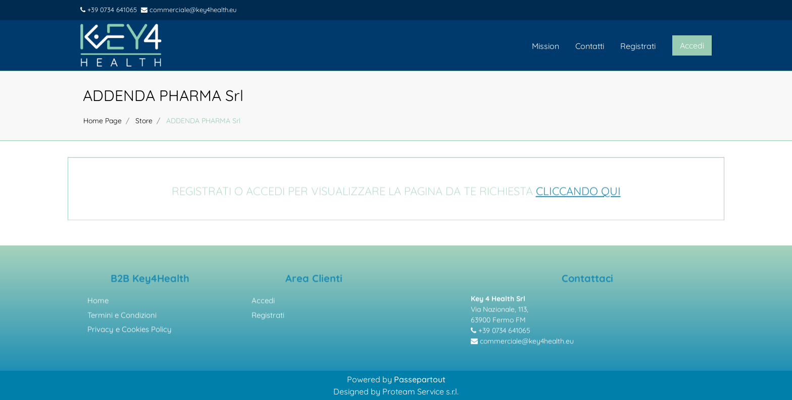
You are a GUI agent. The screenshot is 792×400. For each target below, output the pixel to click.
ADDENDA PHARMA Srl (163, 95)
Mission (545, 46)
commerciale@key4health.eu (188, 10)
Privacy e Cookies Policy (129, 331)
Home (98, 302)
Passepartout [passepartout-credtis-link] (419, 379)
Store (144, 120)
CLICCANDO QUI (578, 192)
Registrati (638, 46)
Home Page (102, 120)
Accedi (263, 302)
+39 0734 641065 (108, 10)
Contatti (589, 46)
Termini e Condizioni (122, 316)
